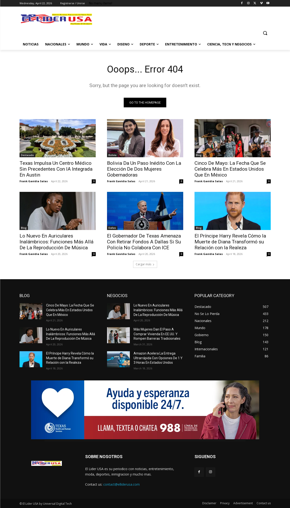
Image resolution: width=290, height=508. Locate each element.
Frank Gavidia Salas (34, 181)
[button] (265, 33)
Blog (199, 155)
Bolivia (112, 155)
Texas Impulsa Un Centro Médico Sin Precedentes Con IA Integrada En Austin (56, 169)
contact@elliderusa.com (121, 484)
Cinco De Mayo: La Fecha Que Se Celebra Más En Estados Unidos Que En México (230, 169)
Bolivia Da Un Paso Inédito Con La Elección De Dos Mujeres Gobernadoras (144, 169)
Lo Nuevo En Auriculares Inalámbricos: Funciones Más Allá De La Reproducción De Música (56, 241)
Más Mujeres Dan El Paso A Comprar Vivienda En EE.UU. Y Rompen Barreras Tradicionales (157, 333)
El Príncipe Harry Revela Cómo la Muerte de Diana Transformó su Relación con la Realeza (230, 241)
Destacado (27, 155)
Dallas (112, 228)
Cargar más (145, 264)
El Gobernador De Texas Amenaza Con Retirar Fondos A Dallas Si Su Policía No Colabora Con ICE (144, 241)
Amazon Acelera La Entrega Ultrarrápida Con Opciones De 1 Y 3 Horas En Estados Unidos (158, 357)
